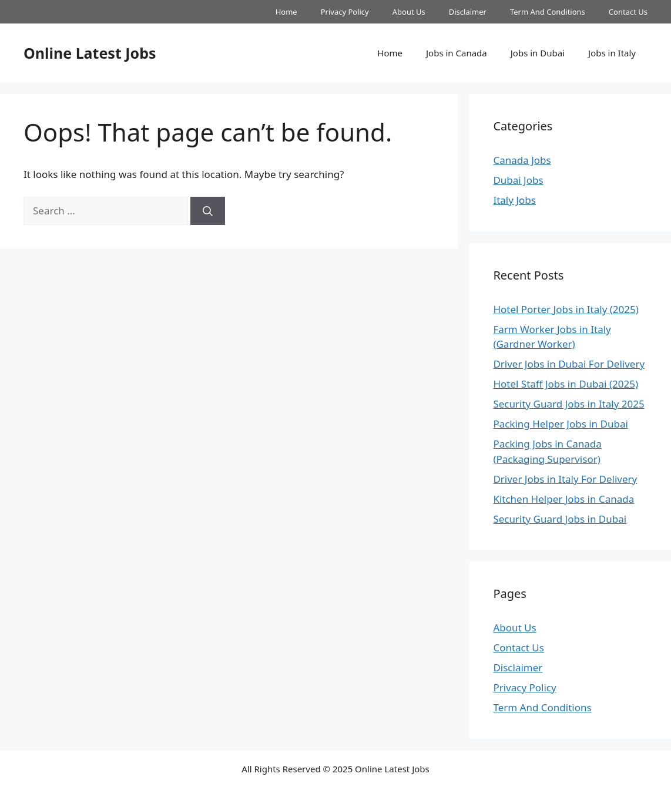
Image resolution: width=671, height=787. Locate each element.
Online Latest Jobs (90, 53)
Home (286, 11)
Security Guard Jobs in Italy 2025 (568, 404)
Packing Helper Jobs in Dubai (560, 424)
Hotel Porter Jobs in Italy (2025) (565, 309)
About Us (408, 11)
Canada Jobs (522, 160)
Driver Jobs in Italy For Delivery (565, 479)
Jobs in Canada (456, 53)
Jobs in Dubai (538, 53)
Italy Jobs (514, 200)
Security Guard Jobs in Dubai (559, 519)
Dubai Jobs (518, 180)
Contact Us (628, 11)
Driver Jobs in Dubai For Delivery (569, 364)
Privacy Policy (345, 11)
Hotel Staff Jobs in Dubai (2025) (565, 384)
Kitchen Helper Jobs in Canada (563, 499)
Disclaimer (468, 11)
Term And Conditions (547, 11)
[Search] (207, 211)
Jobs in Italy (612, 53)
